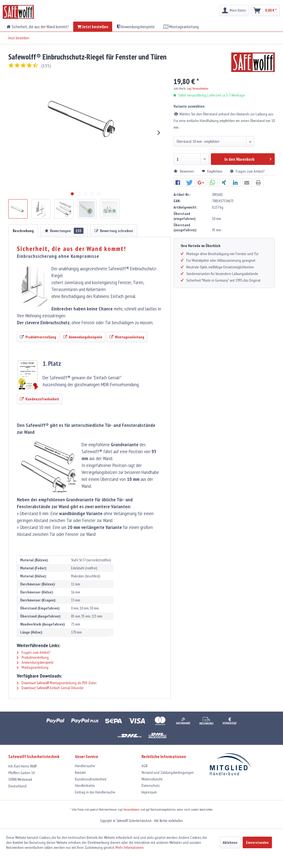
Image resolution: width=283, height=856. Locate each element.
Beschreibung (23, 230)
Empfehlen (212, 171)
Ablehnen (230, 842)
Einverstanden (257, 842)
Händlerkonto (85, 785)
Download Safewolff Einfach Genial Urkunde (50, 687)
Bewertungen (64, 231)
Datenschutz (151, 785)
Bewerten (184, 171)
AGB (145, 765)
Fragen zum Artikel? (247, 171)
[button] (178, 182)
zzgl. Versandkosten (197, 88)
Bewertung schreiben (114, 230)
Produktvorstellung (33, 657)
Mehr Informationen (130, 847)
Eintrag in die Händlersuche (95, 792)
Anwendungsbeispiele (35, 662)
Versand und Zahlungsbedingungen (168, 772)
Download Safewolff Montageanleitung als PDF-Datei (56, 682)
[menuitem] (234, 10)
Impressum (149, 792)
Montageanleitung (32, 667)
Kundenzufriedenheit (90, 779)
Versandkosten (132, 809)
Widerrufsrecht (152, 779)
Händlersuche (85, 765)
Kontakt (80, 772)
